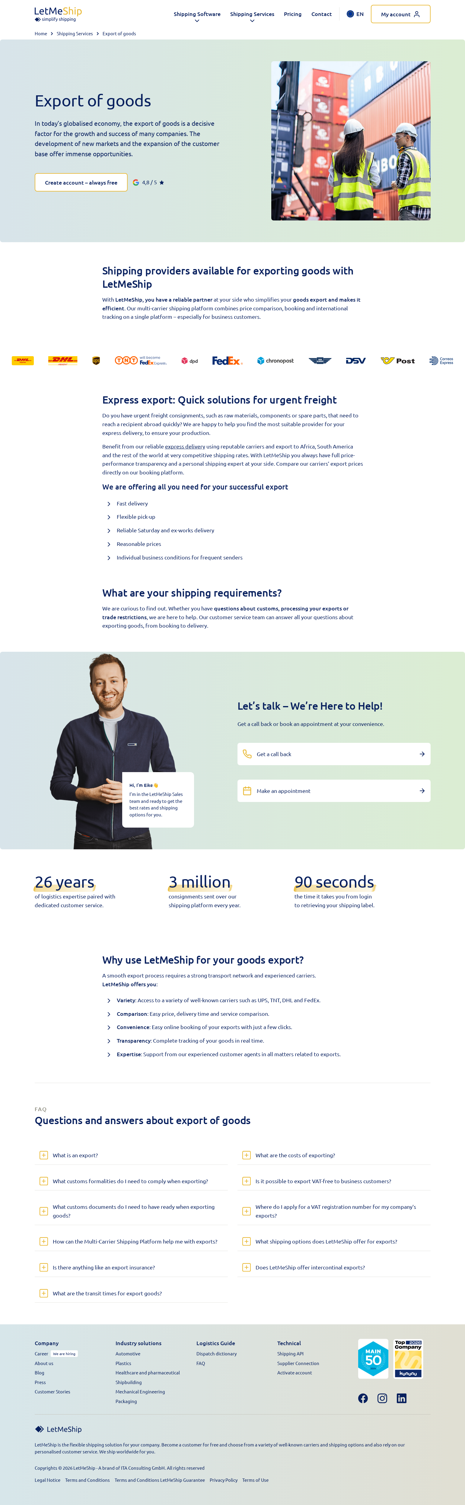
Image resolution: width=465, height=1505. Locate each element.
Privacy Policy (223, 1480)
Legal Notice (47, 1480)
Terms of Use (255, 1480)
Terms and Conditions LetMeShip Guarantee (160, 1480)
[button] (197, 14)
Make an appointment (284, 790)
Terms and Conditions (87, 1480)
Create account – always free (81, 182)
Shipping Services (75, 33)
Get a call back (274, 754)
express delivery (185, 446)
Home (41, 33)
